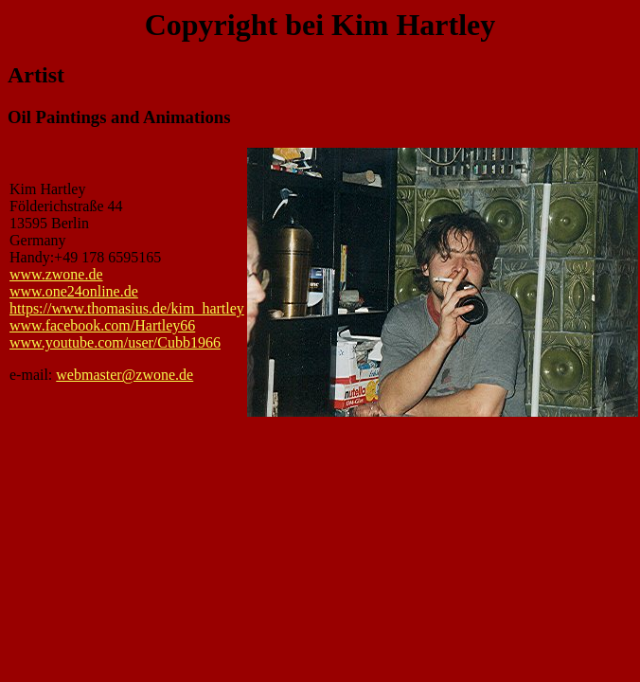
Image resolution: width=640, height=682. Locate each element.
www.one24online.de (73, 291)
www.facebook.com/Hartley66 (102, 325)
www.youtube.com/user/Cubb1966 (115, 342)
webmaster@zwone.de (124, 375)
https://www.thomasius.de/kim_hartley (126, 308)
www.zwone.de (55, 274)
